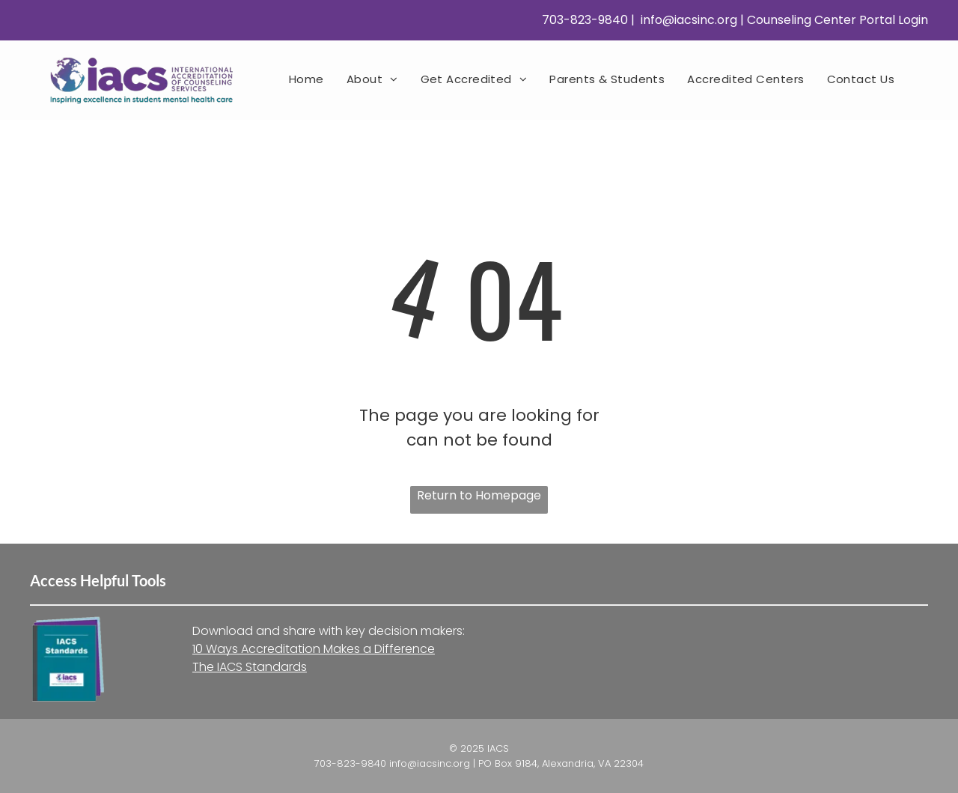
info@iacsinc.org (687, 19)
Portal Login (893, 19)
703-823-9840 (583, 19)
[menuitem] (306, 79)
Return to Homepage (479, 495)
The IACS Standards (249, 666)
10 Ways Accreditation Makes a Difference (313, 648)
